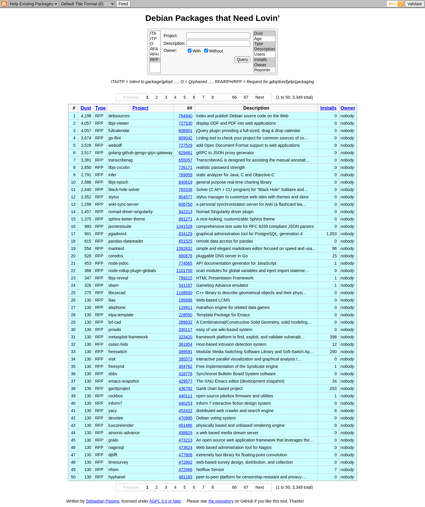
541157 (185, 285)
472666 (185, 469)
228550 (185, 314)
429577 (185, 381)
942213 (185, 211)
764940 (185, 115)
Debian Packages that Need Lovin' (213, 18)
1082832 (184, 248)
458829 (185, 432)
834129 (185, 233)
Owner (264, 65)
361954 (185, 344)
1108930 (184, 292)
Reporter (264, 70)
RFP (155, 59)
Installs (264, 59)
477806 (185, 454)
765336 (185, 189)
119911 (185, 307)
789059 (185, 174)
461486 (185, 425)
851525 (185, 241)
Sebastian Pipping (102, 501)
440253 (185, 403)
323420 (185, 337)
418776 (185, 373)
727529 (185, 145)
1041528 (184, 226)
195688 (185, 300)
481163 (185, 477)
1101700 (184, 270)
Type (264, 44)
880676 (185, 256)
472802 (185, 462)
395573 (185, 359)
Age (264, 39)
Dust (264, 33)
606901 (185, 130)
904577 (185, 197)
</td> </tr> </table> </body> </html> (333, 501)
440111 (185, 396)
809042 (185, 138)
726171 (185, 167)
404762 (185, 366)
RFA (155, 49)
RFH (155, 54)
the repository (220, 501)
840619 (185, 182)
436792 (185, 388)
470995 (185, 418)
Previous (131, 97)
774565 (185, 263)
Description (264, 49)
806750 (185, 204)
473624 (185, 447)
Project (140, 108)
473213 (185, 440)
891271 (185, 219)
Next (259, 97)
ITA (155, 33)
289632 (185, 322)
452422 (185, 410)
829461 (185, 152)
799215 (185, 278)
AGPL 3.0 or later (165, 501)
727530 (185, 123)
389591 (185, 351)
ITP (155, 39)
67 (246, 97)
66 (234, 97)
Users (264, 54)
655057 (185, 160)
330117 (185, 329)
